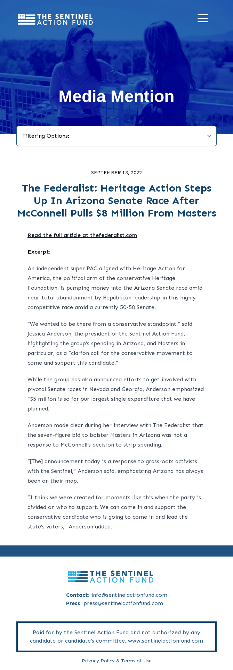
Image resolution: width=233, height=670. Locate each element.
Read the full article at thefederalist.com (82, 235)
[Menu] (204, 19)
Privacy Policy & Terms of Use (117, 661)
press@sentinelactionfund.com (123, 603)
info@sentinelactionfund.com (129, 595)
